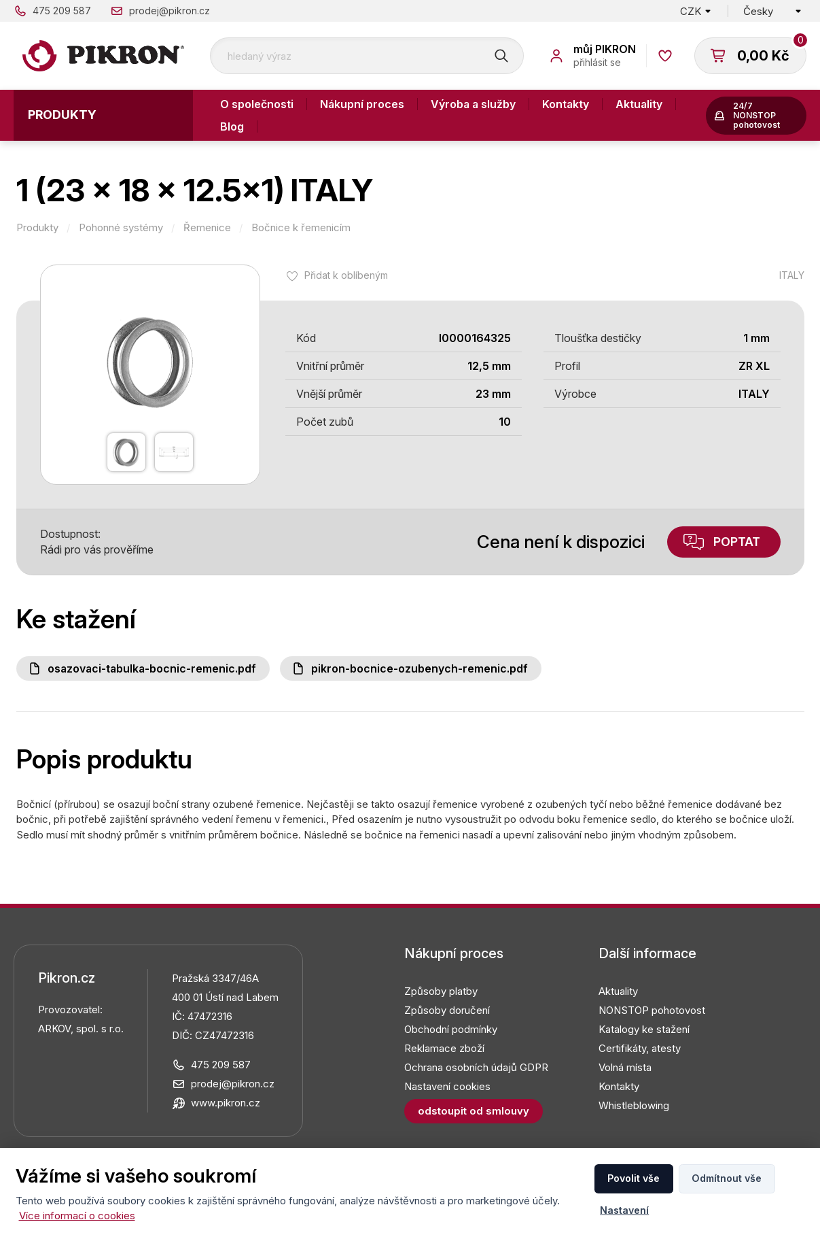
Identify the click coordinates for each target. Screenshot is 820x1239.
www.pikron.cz (225, 1102)
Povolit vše (633, 1178)
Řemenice (207, 228)
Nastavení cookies (447, 1086)
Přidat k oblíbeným (346, 275)
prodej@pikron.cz (169, 10)
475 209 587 (62, 10)
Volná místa (625, 1067)
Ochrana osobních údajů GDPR (476, 1067)
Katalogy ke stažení (644, 1029)
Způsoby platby (441, 991)
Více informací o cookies (77, 1215)
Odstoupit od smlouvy (473, 1110)
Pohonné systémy (121, 228)
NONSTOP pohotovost (652, 1010)
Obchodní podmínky (450, 1029)
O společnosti (256, 104)
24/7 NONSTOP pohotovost (756, 115)
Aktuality (639, 104)
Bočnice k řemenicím (301, 228)
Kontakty (565, 104)
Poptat (736, 541)
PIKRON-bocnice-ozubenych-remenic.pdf (419, 668)
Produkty (62, 114)
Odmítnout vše (727, 1178)
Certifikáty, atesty (640, 1048)
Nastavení (624, 1210)
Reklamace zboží (444, 1048)
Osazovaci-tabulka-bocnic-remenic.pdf (152, 668)
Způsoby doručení (447, 1010)
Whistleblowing (634, 1105)
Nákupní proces (362, 104)
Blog (232, 126)
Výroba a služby (473, 104)
